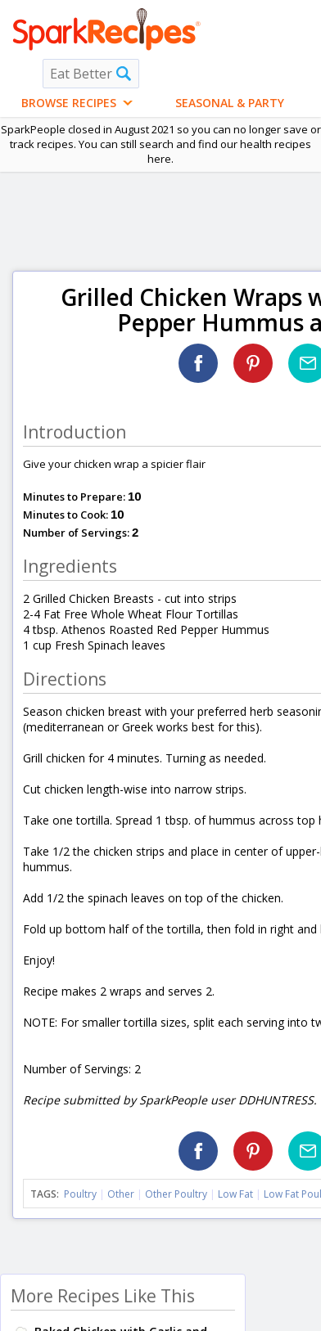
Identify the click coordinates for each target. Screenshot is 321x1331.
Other (120, 1194)
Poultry (80, 1194)
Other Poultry (176, 1194)
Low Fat (235, 1194)
